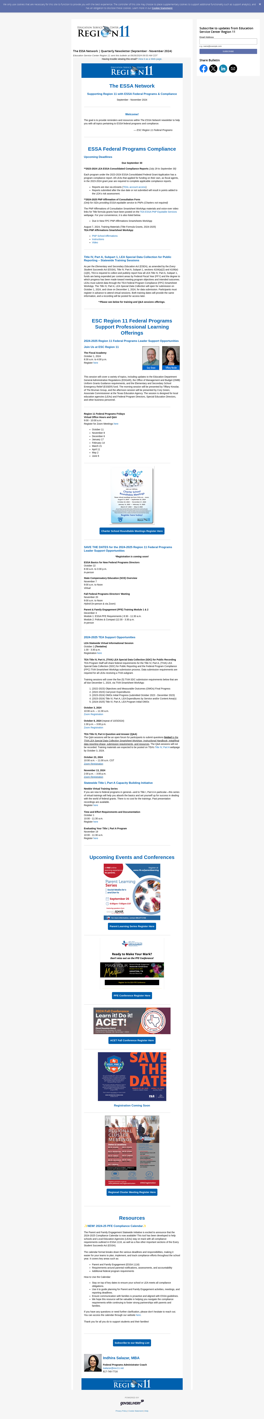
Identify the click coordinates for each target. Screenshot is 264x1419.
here (95, 362)
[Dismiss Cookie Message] (260, 3)
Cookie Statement (162, 8)
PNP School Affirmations (105, 236)
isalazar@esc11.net (113, 1368)
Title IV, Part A (162, 747)
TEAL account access (134, 187)
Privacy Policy (121, 1411)
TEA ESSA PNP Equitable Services (158, 211)
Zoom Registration (93, 714)
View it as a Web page (149, 59)
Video (95, 242)
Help (146, 1411)
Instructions (98, 239)
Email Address (207, 37)
